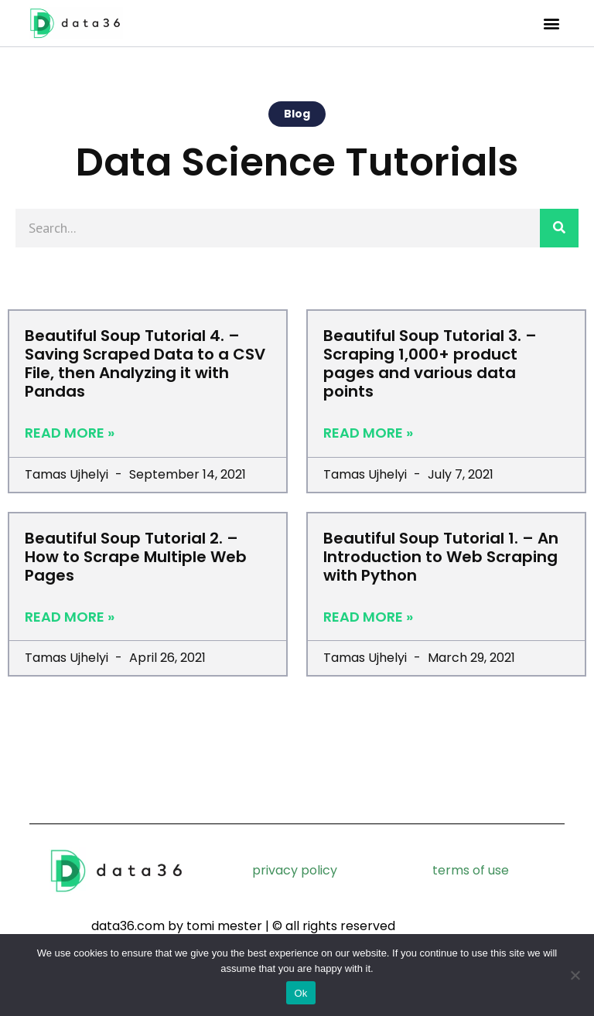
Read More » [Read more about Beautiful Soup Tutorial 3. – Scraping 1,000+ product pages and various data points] (368, 433)
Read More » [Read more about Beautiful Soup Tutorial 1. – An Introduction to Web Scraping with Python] (368, 617)
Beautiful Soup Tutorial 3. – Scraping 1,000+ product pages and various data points (430, 363)
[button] (552, 23)
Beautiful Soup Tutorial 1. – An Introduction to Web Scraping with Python (440, 556)
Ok (300, 993)
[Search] (559, 228)
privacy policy (294, 870)
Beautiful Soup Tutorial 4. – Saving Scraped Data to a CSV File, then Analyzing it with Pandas (145, 363)
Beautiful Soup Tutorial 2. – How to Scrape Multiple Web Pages (136, 556)
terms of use (470, 870)
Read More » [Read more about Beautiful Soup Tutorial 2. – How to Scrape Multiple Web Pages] (69, 617)
